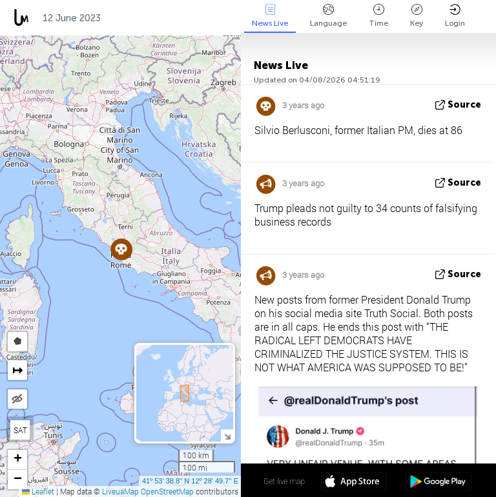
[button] (121, 249)
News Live (270, 16)
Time (378, 16)
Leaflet (38, 491)
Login (455, 16)
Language (328, 16)
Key (416, 16)
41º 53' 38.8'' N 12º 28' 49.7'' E (190, 481)
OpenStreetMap (167, 491)
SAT (20, 430)
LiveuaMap (120, 491)
